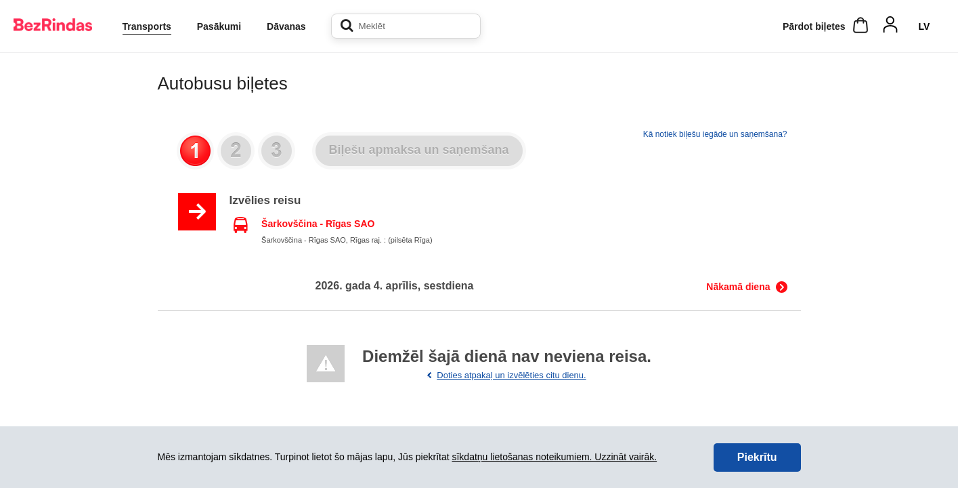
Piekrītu (757, 457)
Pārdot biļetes (814, 26)
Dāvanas (286, 26)
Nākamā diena (738, 286)
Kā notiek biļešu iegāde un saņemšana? (715, 134)
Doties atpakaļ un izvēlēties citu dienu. (511, 375)
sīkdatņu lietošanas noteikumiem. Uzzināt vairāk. (554, 456)
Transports (147, 26)
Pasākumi (219, 26)
